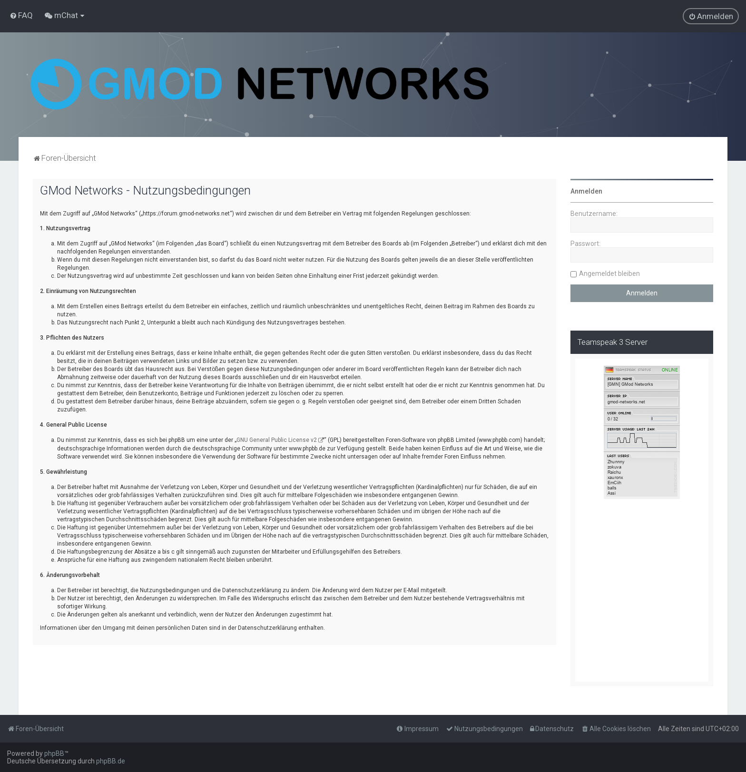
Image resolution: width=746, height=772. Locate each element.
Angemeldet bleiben (609, 273)
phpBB (54, 753)
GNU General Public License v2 (276, 440)
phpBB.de (110, 761)
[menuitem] (21, 15)
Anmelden (586, 191)
